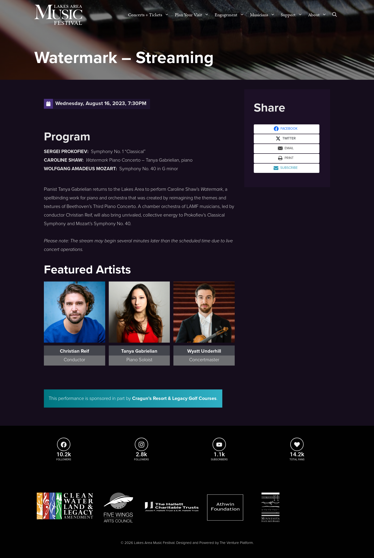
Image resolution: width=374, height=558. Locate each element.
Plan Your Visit (193, 15)
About (318, 15)
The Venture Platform (236, 543)
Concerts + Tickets (150, 15)
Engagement (231, 15)
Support (293, 15)
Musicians (264, 15)
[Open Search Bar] (334, 15)
